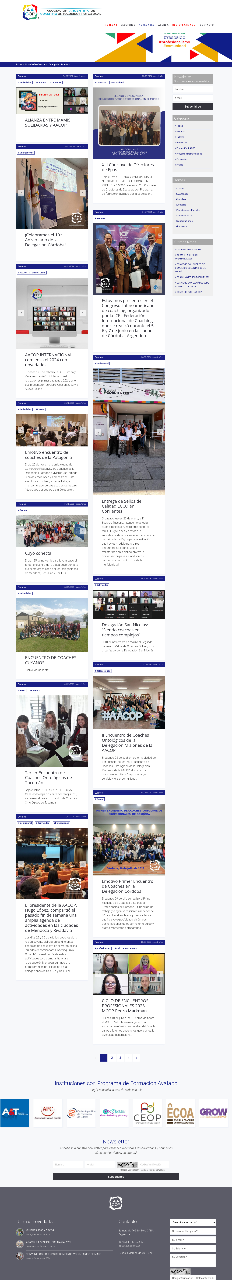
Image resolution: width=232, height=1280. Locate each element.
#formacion (182, 226)
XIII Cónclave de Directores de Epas (128, 167)
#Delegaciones (26, 153)
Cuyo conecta (38, 553)
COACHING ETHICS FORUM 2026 (193, 277)
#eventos (100, 218)
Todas (180, 125)
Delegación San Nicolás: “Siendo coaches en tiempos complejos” (125, 630)
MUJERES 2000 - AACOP (189, 249)
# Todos (180, 188)
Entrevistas (182, 159)
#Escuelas (181, 204)
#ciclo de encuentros (126, 948)
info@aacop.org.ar (129, 1245)
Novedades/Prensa (35, 64)
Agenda (163, 8)
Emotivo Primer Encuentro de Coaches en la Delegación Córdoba (127, 886)
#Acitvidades (24, 593)
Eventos (22, 76)
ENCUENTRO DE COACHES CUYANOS (50, 660)
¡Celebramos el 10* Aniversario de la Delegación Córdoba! (45, 240)
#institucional (117, 82)
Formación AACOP (186, 148)
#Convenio (56, 82)
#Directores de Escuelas (188, 210)
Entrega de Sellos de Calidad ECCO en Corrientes (121, 506)
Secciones (128, 8)
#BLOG (21, 690)
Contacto (207, 8)
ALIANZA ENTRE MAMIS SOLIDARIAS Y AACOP (48, 122)
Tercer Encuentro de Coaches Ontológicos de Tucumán (48, 778)
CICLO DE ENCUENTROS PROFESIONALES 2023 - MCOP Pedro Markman (125, 1006)
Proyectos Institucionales (189, 153)
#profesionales (103, 948)
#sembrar (41, 82)
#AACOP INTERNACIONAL (31, 273)
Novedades (147, 8)
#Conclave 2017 (184, 215)
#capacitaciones (184, 221)
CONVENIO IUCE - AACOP (189, 292)
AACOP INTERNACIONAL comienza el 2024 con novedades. (48, 360)
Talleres (180, 137)
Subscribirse (193, 106)
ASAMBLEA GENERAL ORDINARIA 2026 (48, 1242)
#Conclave (100, 82)
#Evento (40, 409)
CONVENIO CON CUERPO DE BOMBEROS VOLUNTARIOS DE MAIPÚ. (190, 268)
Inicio (19, 64)
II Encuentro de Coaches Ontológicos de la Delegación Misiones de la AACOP (127, 742)
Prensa (180, 165)
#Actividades (24, 82)
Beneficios (182, 142)
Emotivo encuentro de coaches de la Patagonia (48, 454)
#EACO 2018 (182, 194)
